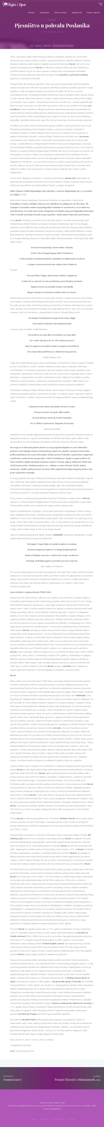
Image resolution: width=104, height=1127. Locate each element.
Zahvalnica (43, 1118)
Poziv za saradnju (58, 1118)
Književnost (51, 19)
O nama (32, 1118)
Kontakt (72, 1118)
